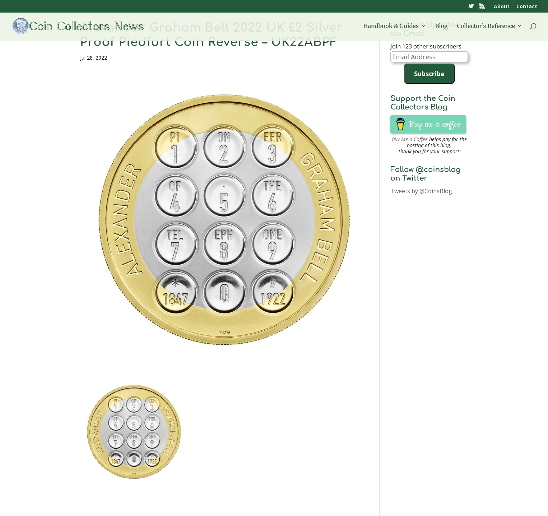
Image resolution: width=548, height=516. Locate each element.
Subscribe (429, 73)
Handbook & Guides (391, 26)
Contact (526, 7)
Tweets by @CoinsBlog (421, 191)
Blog (441, 26)
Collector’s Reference (486, 26)
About (502, 7)
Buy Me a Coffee (410, 139)
